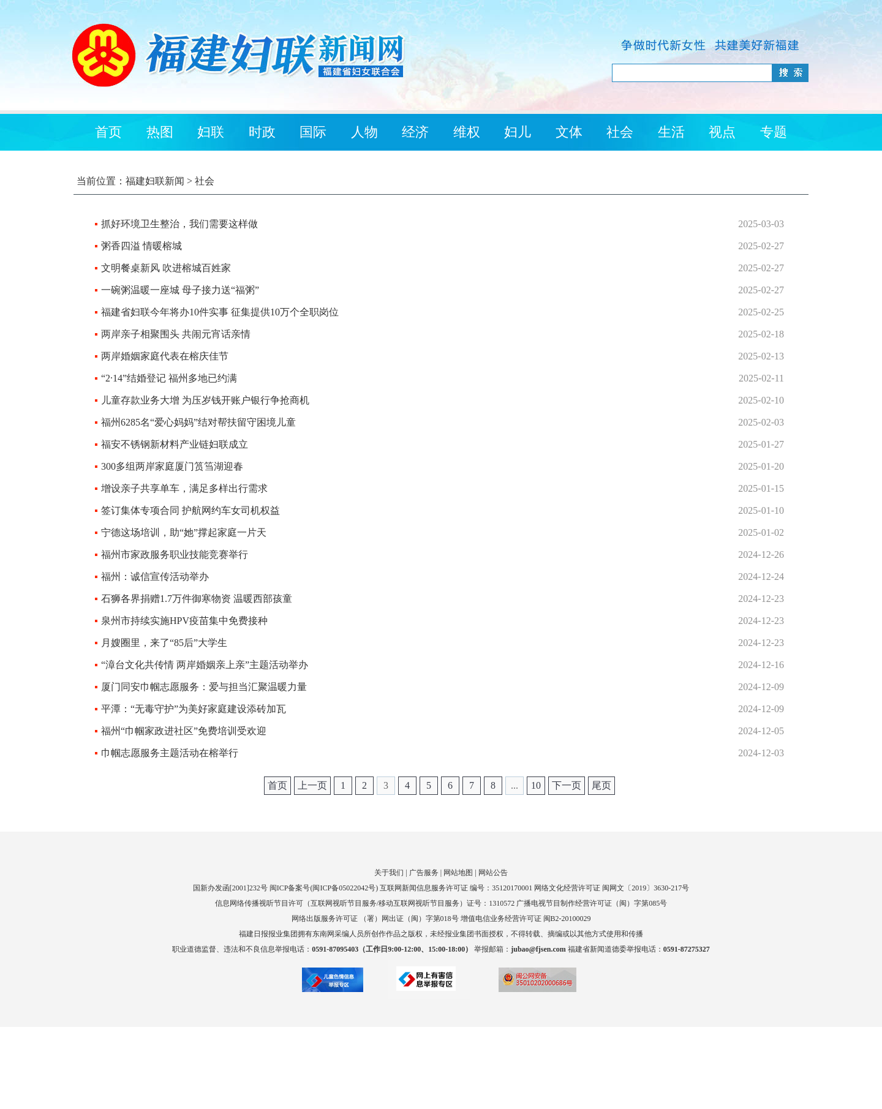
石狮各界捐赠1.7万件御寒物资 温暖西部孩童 (196, 598)
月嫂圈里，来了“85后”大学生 (164, 642)
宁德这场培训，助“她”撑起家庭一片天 (183, 532)
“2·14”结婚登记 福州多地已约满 (169, 378)
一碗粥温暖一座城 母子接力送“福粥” (180, 290)
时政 (262, 132)
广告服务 (424, 872)
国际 (313, 132)
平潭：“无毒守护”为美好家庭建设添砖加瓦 (193, 709)
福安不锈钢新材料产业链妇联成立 (174, 444)
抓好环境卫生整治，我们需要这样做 (179, 224)
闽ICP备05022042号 (343, 888)
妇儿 (517, 132)
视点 (722, 132)
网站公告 (493, 872)
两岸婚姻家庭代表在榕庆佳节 (164, 356)
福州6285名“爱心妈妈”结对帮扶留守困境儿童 (198, 422)
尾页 (601, 785)
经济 (415, 132)
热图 (159, 132)
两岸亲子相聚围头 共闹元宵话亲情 (176, 334)
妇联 (210, 132)
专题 (773, 132)
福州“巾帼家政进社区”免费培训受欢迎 (183, 731)
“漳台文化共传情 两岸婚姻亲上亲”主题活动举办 (204, 665)
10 (536, 785)
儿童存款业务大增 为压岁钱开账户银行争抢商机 (205, 400)
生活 (671, 132)
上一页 (312, 785)
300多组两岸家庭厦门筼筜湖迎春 (172, 466)
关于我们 (389, 872)
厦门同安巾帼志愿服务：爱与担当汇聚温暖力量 (204, 687)
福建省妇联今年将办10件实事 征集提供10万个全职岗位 (220, 312)
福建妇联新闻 (155, 181)
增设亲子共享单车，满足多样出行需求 (184, 488)
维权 (466, 132)
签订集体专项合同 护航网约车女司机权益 (190, 510)
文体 (569, 132)
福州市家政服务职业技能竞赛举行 (174, 554)
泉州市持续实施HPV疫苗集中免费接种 (184, 620)
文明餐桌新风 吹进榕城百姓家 (166, 268)
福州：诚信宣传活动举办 (155, 576)
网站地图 (458, 872)
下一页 (566, 785)
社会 (619, 132)
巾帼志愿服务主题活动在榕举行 (169, 753)
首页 (108, 132)
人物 (364, 132)
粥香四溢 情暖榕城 (141, 246)
